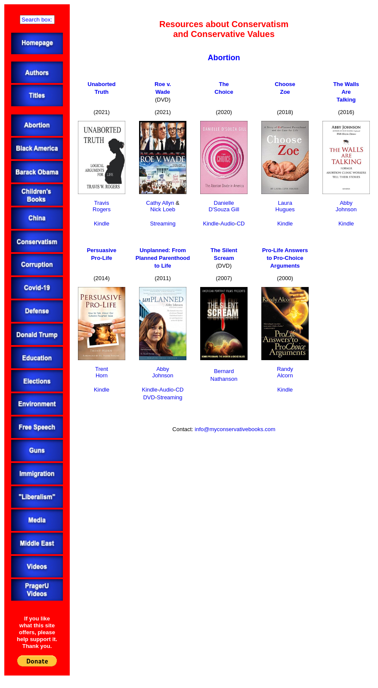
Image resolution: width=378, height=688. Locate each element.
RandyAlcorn (285, 372)
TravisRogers (102, 206)
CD (241, 223)
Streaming (162, 223)
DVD (149, 397)
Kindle (101, 223)
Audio (227, 223)
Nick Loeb (162, 209)
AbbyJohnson (345, 206)
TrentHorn (101, 372)
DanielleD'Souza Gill (223, 206)
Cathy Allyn (160, 203)
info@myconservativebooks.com (235, 429)
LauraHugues (285, 206)
